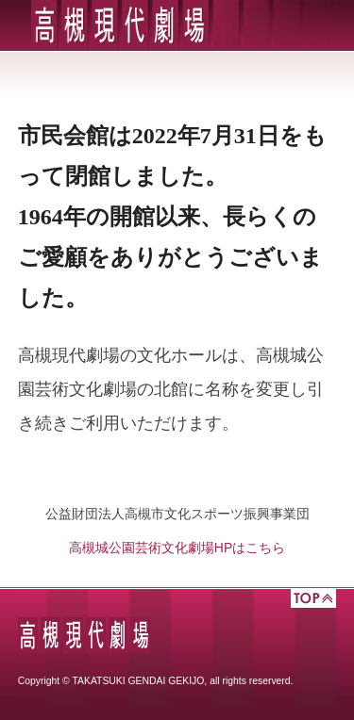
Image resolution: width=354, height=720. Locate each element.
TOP (313, 598)
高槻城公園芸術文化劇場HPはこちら (177, 547)
